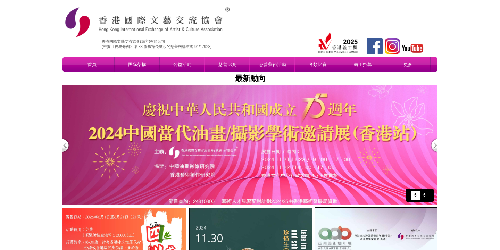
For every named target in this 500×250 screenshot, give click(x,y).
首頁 (92, 64)
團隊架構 (137, 64)
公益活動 (182, 64)
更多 (407, 64)
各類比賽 (318, 64)
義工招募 (363, 64)
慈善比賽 (227, 64)
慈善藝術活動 (272, 64)
